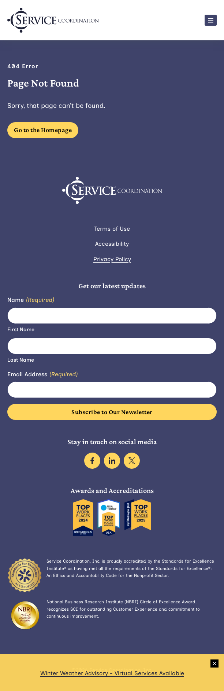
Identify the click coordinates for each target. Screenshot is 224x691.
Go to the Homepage (43, 130)
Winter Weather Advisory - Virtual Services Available (112, 673)
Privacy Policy (112, 259)
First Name (20, 329)
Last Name (20, 360)
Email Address (42, 374)
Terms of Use (112, 228)
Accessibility (112, 243)
